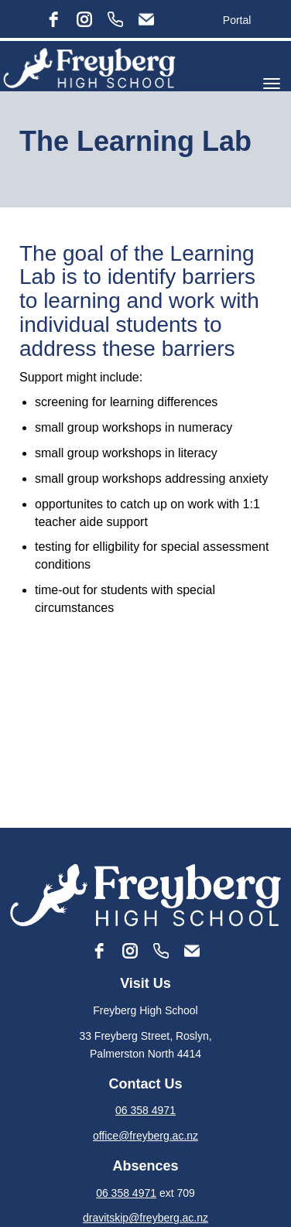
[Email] (146, 19)
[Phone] (115, 19)
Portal (237, 20)
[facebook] (53, 19)
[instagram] (84, 19)
